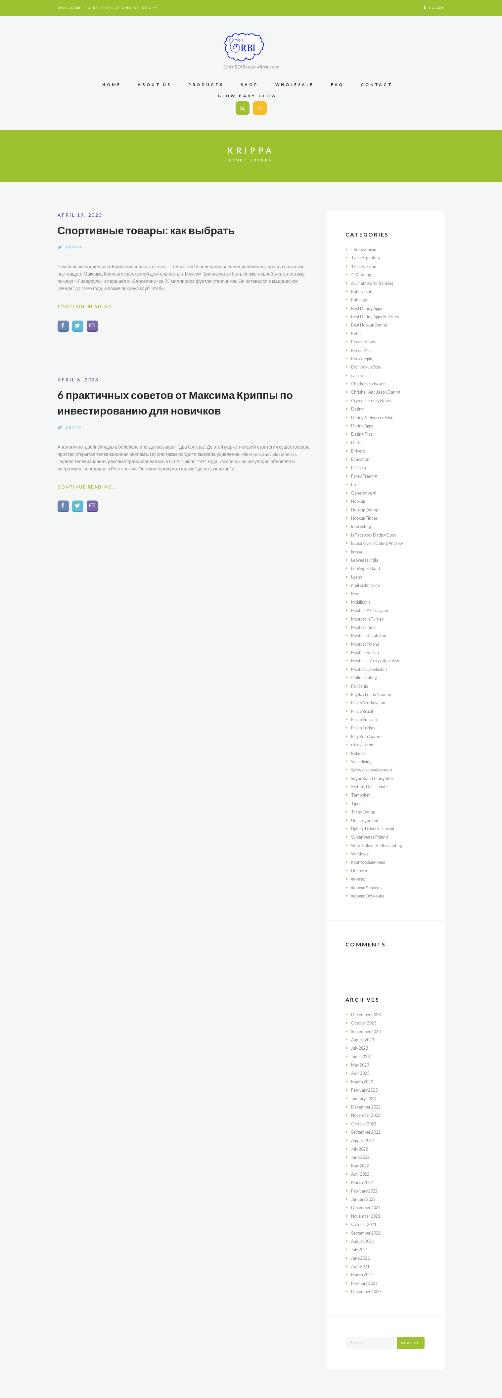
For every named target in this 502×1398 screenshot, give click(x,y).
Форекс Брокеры (369, 887)
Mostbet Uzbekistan (372, 669)
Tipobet (359, 803)
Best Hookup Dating (372, 325)
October (366, 1023)
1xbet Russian (366, 266)
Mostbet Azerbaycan (372, 610)
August (364, 1039)
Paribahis (360, 686)
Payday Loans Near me (374, 694)
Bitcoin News (365, 341)
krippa (74, 247)
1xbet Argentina (368, 257)
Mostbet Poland (368, 644)
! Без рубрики (365, 249)
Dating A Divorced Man (375, 417)
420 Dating (362, 274)
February (366, 1090)
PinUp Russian (366, 719)
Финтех (359, 879)
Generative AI (366, 493)
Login (437, 8)
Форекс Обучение (370, 895)
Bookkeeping (364, 358)
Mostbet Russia (367, 652)
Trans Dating (364, 811)
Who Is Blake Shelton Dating (380, 845)
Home (236, 160)
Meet (356, 593)
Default (359, 442)
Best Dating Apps (369, 308)
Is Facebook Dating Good (377, 535)
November (367, 1115)
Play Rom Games (368, 736)
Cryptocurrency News (374, 400)
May (361, 1065)
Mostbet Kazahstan (371, 635)
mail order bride (367, 585)
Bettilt (358, 333)
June (362, 1056)
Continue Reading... (91, 308)
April (361, 1073)
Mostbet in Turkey (370, 619)
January (365, 1098)
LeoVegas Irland (367, 568)
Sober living (363, 761)
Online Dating (365, 677)
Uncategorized (366, 820)
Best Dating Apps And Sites (380, 316)
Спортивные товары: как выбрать (157, 229)
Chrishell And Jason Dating (379, 392)
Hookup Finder (366, 518)
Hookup (359, 501)
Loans (357, 577)
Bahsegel (360, 299)
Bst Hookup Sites (369, 367)
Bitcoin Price (364, 350)
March (363, 1081)
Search (411, 1343)
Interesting (363, 526)
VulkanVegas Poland (372, 837)
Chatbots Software (371, 383)
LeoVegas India (367, 560)
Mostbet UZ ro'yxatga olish (379, 660)
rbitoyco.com (364, 744)
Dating (358, 409)
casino (357, 375)
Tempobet (362, 795)
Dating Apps (364, 425)
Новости (360, 870)
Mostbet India (366, 627)
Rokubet (360, 753)
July (361, 1048)
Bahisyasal (362, 291)
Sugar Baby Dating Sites (376, 778)
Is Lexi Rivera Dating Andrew (381, 543)
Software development (375, 769)
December (367, 1014)
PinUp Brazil (363, 711)
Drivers (358, 451)
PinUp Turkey (365, 727)
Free (355, 484)
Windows (361, 853)
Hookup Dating (366, 509)
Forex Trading (365, 476)
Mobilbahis (362, 602)
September (368, 1031)
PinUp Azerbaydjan (370, 702)
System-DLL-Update (372, 786)
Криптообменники (370, 862)
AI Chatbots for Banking (376, 283)
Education (361, 459)
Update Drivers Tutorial (375, 828)
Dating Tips (363, 434)
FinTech (359, 467)
